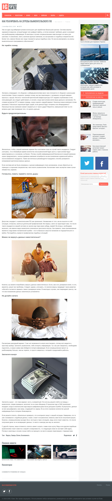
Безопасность (25, 435)
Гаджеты (60, 15)
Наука (34, 15)
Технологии (7, 15)
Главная (67, 22)
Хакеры (13, 435)
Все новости (59, 22)
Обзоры (52, 15)
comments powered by (14, 472)
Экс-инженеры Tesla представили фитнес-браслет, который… (100, 126)
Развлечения (17, 15)
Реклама (108, 485)
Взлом (18, 435)
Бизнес (27, 15)
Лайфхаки (43, 15)
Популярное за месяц (94, 97)
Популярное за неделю (94, 93)
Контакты (99, 485)
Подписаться (103, 184)
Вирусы (8, 435)
